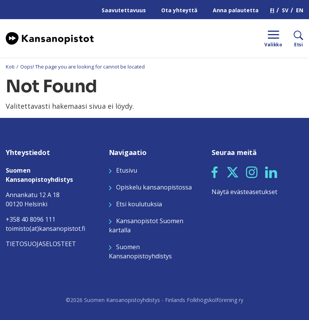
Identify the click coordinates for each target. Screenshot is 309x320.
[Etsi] (292, 38)
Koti (10, 66)
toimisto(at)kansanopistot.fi (45, 228)
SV (285, 10)
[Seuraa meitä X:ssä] (232, 171)
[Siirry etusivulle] (50, 37)
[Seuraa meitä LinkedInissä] (271, 171)
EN (299, 10)
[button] (215, 172)
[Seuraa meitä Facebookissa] (215, 171)
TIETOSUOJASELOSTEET (41, 244)
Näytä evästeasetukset (244, 192)
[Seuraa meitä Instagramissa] (251, 171)
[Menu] (273, 38)
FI (272, 10)
